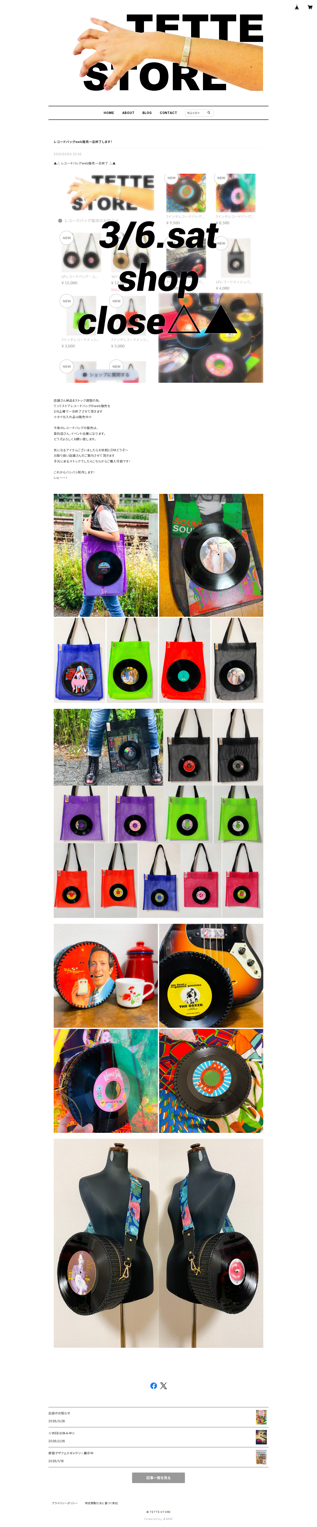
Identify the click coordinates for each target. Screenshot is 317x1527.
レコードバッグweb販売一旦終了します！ (83, 142)
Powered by (158, 1519)
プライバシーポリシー (65, 1503)
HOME (109, 113)
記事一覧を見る (158, 1478)
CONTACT (168, 113)
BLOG (147, 113)
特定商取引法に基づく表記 (101, 1503)
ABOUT (128, 113)
